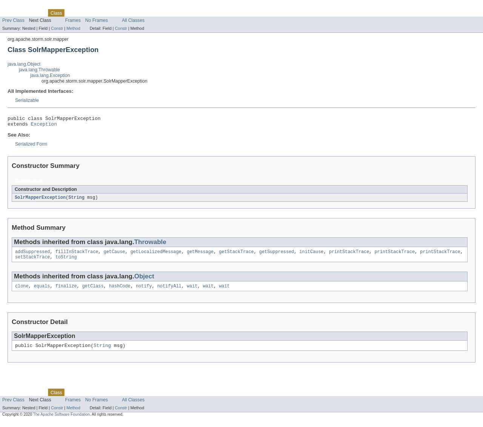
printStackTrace (349, 255)
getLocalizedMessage (156, 255)
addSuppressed (32, 255)
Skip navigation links (21, 6)
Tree (86, 12)
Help (144, 12)
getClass (93, 291)
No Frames (96, 20)
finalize (66, 291)
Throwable (150, 244)
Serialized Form (31, 146)
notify (144, 291)
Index (129, 12)
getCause (114, 255)
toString (66, 261)
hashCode (120, 291)
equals (42, 291)
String (76, 200)
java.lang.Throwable (39, 69)
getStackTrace (236, 255)
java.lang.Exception (50, 75)
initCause (311, 255)
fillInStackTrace (76, 255)
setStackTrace (32, 261)
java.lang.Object (24, 64)
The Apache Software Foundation (61, 420)
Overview (12, 12)
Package (35, 12)
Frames (73, 20)
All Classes (133, 20)
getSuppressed (276, 255)
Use (73, 12)
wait (192, 291)
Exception (44, 126)
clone (22, 291)
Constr (57, 28)
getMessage (200, 255)
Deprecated (107, 12)
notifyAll (169, 291)
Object (144, 280)
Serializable (27, 100)
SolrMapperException (40, 200)
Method (73, 28)
